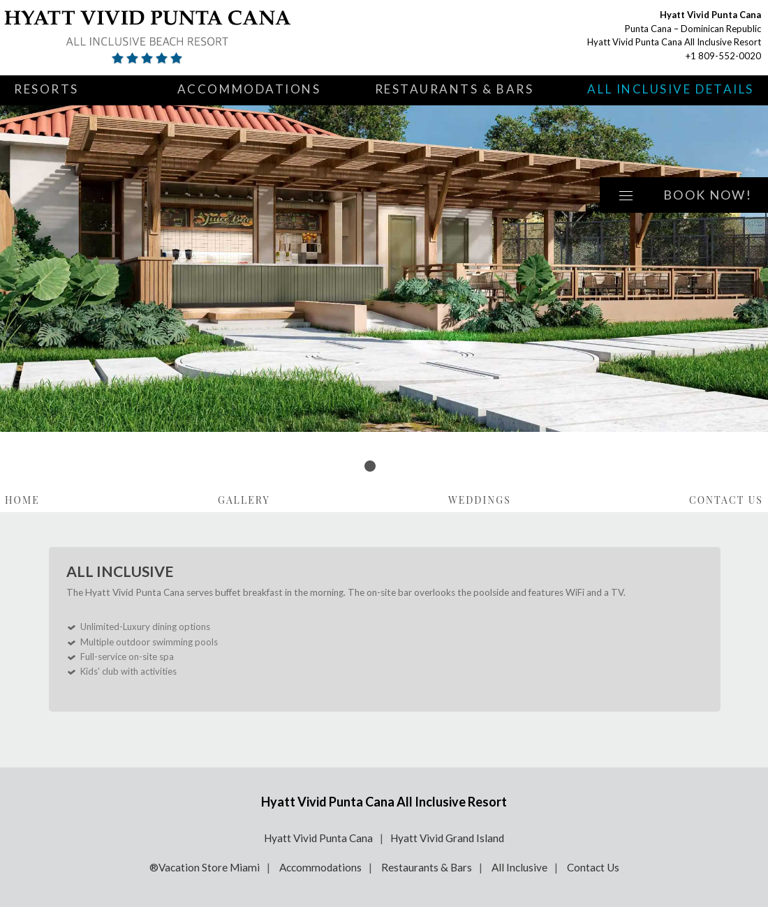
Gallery (244, 500)
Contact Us (726, 500)
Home (22, 500)
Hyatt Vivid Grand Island (447, 838)
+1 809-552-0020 (723, 55)
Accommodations (249, 89)
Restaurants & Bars (454, 89)
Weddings (479, 500)
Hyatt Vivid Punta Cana (318, 838)
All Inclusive (519, 867)
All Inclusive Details (670, 89)
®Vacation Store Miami (204, 867)
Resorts (46, 89)
